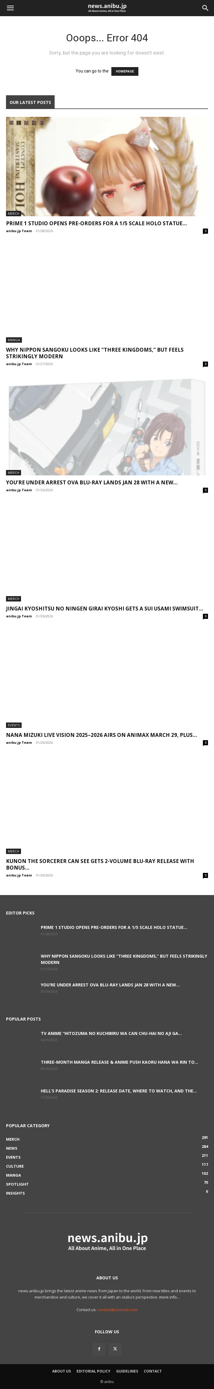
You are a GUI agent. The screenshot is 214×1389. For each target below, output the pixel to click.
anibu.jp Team (19, 231)
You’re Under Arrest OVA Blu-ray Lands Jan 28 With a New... (92, 482)
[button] (10, 8)
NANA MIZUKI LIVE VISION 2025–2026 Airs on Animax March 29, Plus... (101, 734)
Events (14, 725)
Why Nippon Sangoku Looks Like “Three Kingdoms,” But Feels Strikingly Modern (95, 353)
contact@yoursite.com (118, 1309)
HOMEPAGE (125, 71)
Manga (14, 340)
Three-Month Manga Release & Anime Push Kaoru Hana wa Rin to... (119, 1062)
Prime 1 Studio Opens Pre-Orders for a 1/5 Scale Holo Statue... (96, 223)
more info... (169, 1297)
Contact (153, 1371)
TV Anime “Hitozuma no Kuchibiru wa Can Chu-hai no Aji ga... (111, 1033)
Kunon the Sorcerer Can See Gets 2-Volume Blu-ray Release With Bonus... (100, 864)
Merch (13, 213)
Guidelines (127, 1371)
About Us (61, 1371)
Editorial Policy (93, 1371)
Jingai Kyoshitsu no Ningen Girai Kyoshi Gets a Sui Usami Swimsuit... (104, 608)
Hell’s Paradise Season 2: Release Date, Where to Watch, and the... (119, 1091)
